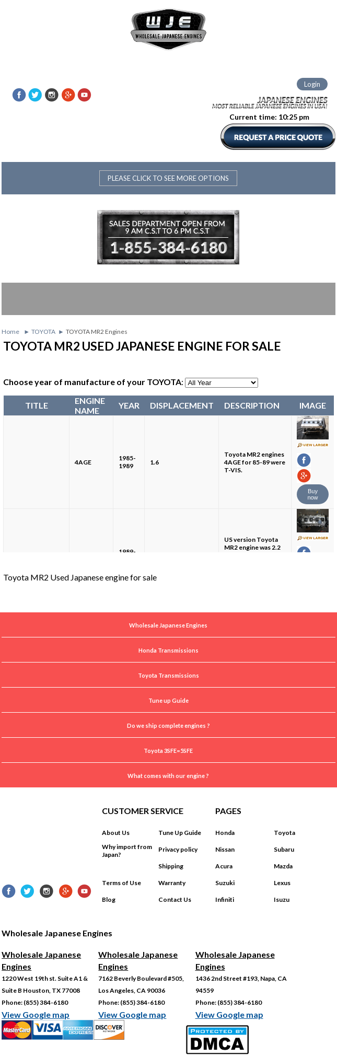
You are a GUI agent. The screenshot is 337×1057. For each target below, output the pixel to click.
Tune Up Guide (179, 833)
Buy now (312, 494)
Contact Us (174, 899)
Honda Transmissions (168, 650)
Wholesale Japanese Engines (168, 625)
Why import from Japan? (127, 850)
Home (10, 331)
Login (312, 84)
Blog (108, 899)
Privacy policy (177, 849)
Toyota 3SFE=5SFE (168, 750)
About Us (116, 833)
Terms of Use (121, 883)
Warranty (171, 883)
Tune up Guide (168, 700)
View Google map (35, 1014)
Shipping (170, 866)
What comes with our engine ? (168, 775)
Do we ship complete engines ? (168, 725)
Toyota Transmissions (168, 675)
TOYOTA (43, 331)
